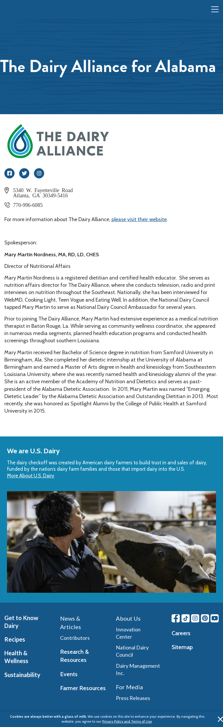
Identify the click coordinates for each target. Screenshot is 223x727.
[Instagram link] (195, 618)
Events (69, 674)
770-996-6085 (28, 204)
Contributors (75, 638)
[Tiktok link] (185, 618)
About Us (128, 618)
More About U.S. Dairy (30, 476)
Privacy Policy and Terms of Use (127, 721)
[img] (16, 9)
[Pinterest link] (205, 618)
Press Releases (133, 698)
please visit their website (139, 219)
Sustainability (22, 674)
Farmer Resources (83, 688)
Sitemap (182, 647)
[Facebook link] (176, 618)
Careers (181, 633)
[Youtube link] (215, 618)
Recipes (14, 639)
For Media (129, 686)
